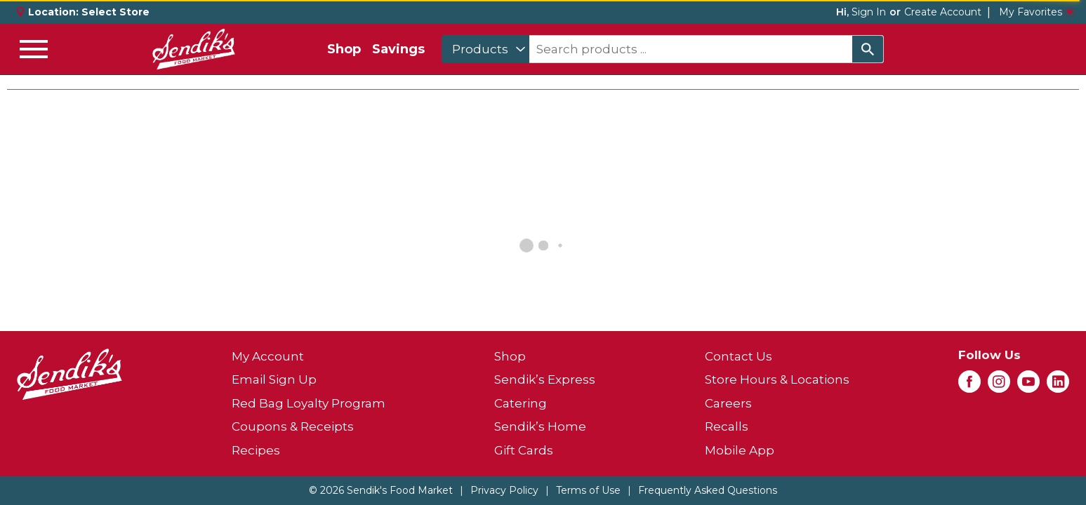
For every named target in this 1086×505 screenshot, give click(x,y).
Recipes (256, 450)
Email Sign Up (274, 379)
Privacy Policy (504, 490)
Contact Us (738, 356)
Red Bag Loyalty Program (308, 403)
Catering (520, 403)
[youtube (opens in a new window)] (1028, 386)
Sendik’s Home (540, 426)
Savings (398, 49)
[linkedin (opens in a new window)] (1058, 386)
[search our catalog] (867, 49)
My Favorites (1037, 12)
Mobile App (739, 450)
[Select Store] (116, 12)
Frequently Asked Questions (707, 490)
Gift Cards (523, 450)
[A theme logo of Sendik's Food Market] (193, 49)
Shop (344, 49)
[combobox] (485, 49)
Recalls (726, 426)
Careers (728, 403)
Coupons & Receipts (293, 426)
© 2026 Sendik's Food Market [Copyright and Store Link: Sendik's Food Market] (381, 490)
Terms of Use (588, 490)
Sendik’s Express (544, 379)
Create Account (942, 12)
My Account (268, 356)
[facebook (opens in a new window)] (969, 386)
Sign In (869, 12)
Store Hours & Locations (777, 379)
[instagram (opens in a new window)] (999, 386)
